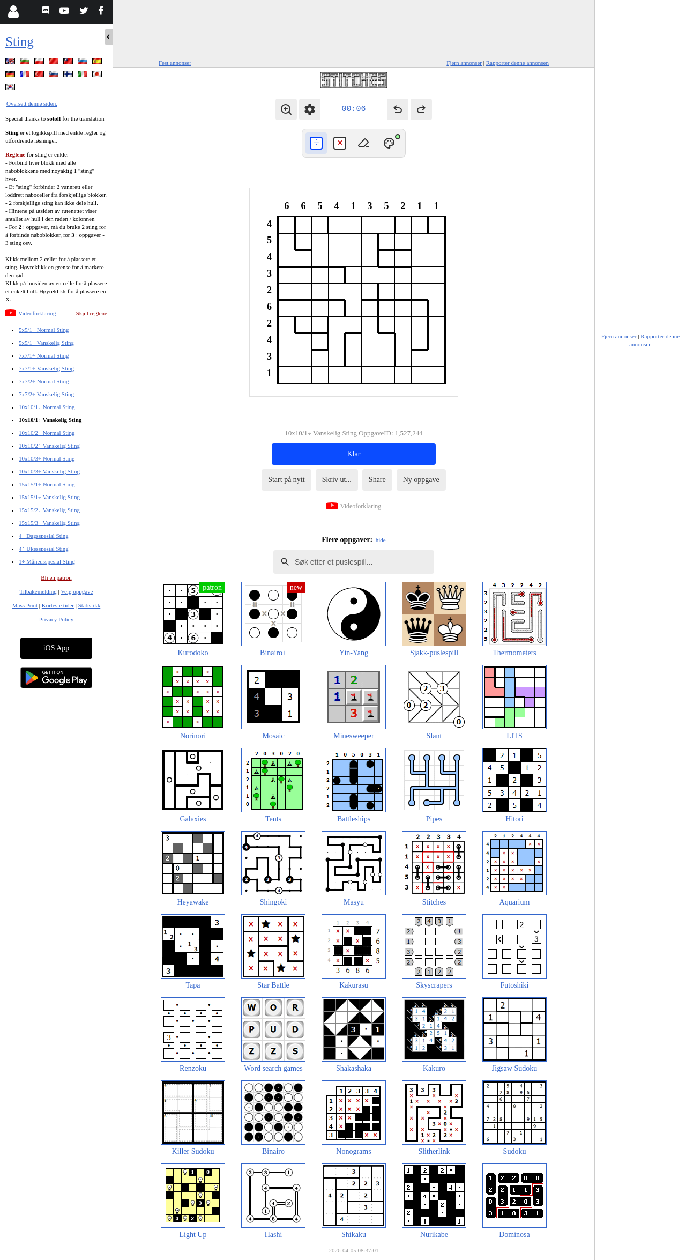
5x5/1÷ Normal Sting (44, 330)
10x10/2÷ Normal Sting (46, 432)
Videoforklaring (37, 313)
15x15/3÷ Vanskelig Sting (49, 523)
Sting (19, 41)
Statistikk (89, 605)
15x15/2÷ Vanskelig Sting (49, 510)
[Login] (13, 12)
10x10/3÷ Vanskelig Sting (49, 471)
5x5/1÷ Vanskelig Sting (46, 342)
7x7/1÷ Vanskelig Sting (46, 368)
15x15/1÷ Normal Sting (46, 484)
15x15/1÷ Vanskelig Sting (49, 497)
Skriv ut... (337, 480)
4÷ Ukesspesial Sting (44, 548)
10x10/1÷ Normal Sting (46, 407)
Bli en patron (56, 577)
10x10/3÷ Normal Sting (46, 458)
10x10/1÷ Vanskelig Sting (50, 420)
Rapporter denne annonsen (517, 63)
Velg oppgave (77, 591)
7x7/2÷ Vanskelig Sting (46, 394)
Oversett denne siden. (31, 103)
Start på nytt (286, 480)
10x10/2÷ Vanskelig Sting (49, 445)
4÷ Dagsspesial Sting (44, 535)
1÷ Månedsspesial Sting (47, 561)
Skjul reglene (91, 313)
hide (381, 540)
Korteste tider (58, 605)
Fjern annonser (464, 63)
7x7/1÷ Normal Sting (44, 355)
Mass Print (25, 605)
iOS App (56, 648)
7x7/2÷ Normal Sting (44, 381)
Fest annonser (175, 63)
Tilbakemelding (38, 591)
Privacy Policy (56, 619)
